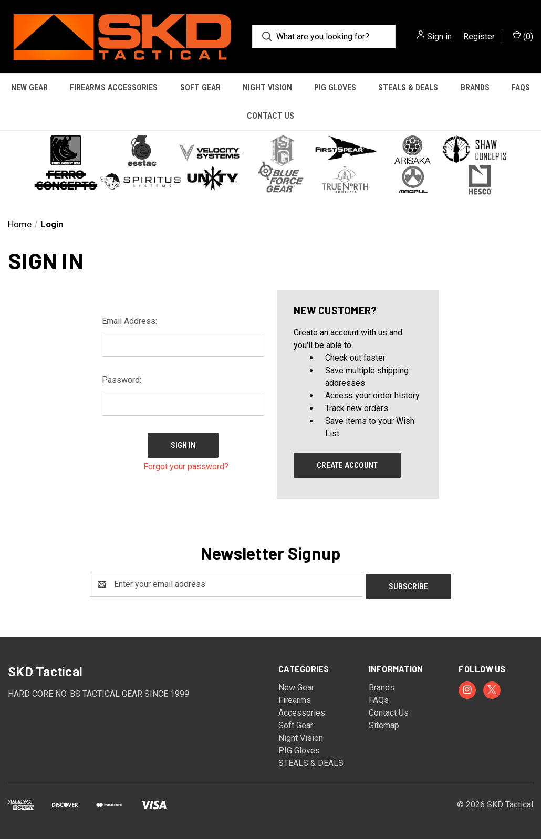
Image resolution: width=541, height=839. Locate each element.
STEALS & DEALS (408, 87)
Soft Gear (200, 87)
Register (479, 36)
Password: (121, 380)
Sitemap (384, 723)
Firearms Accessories (114, 87)
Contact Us (270, 116)
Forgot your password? (185, 464)
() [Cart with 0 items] (523, 35)
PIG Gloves (335, 87)
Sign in (439, 36)
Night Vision (267, 87)
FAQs (521, 87)
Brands (475, 87)
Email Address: (129, 321)
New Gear (29, 87)
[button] (270, 164)
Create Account (347, 465)
